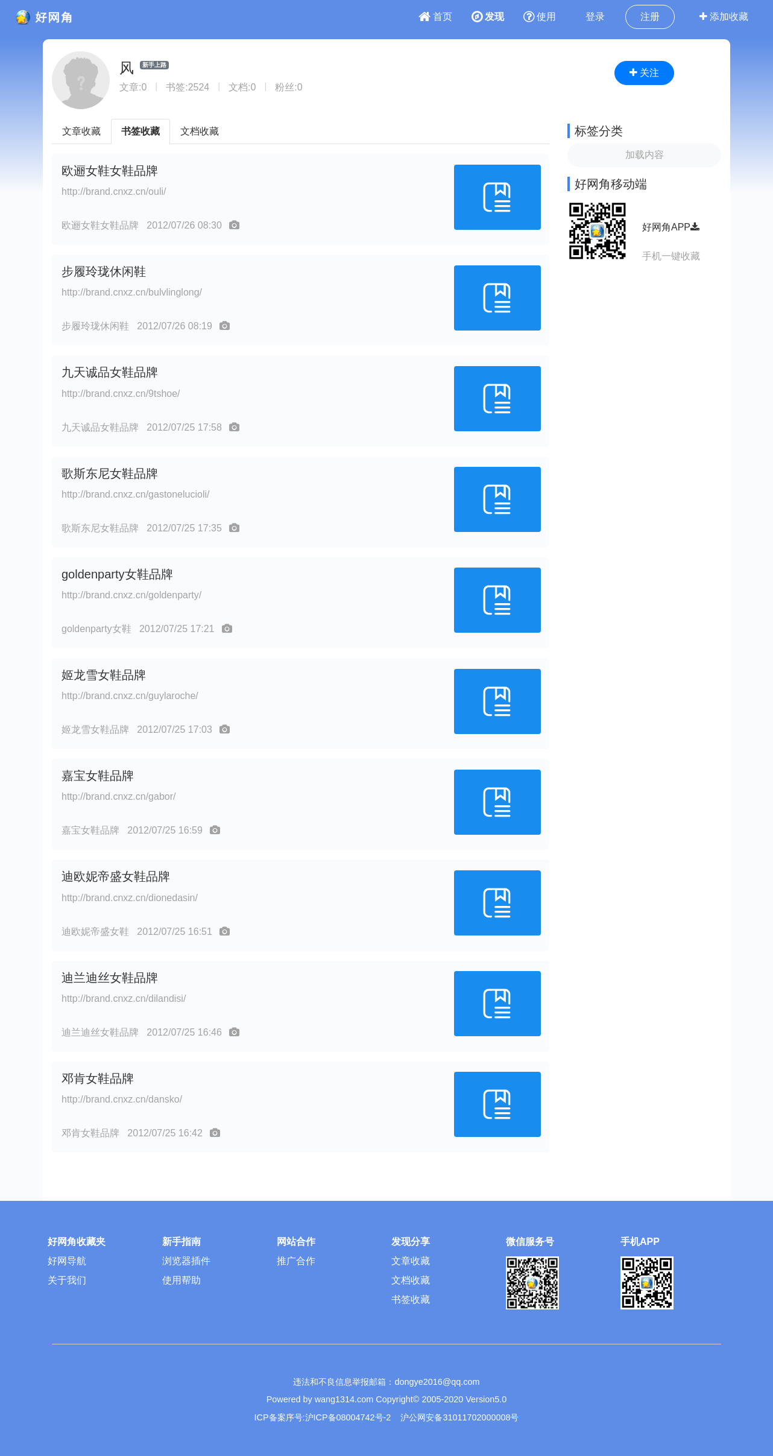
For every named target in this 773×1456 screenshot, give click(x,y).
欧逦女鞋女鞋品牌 (110, 170)
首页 (435, 16)
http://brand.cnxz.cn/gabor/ (118, 796)
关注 (644, 73)
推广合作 (296, 1261)
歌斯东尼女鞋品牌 (110, 473)
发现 (488, 16)
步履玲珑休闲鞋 (104, 271)
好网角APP (670, 227)
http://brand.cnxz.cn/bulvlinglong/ (132, 292)
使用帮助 (181, 1280)
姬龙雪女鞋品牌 (104, 675)
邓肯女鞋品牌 (98, 1078)
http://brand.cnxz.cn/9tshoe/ (121, 393)
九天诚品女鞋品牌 (110, 372)
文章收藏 (81, 131)
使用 (539, 16)
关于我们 (67, 1280)
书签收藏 (140, 131)
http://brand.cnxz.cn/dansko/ (122, 1099)
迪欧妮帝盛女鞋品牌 (116, 876)
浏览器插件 (186, 1261)
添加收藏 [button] (723, 16)
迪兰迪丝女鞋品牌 (110, 977)
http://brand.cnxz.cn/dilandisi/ (124, 998)
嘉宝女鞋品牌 (98, 775)
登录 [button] (595, 16)
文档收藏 (199, 131)
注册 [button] (650, 16)
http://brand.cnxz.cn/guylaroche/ (130, 696)
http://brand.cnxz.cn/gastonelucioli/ (135, 494)
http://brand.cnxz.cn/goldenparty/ (131, 595)
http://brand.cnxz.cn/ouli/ (114, 191)
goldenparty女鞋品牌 (117, 574)
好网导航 (67, 1261)
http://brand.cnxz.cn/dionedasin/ (130, 898)
